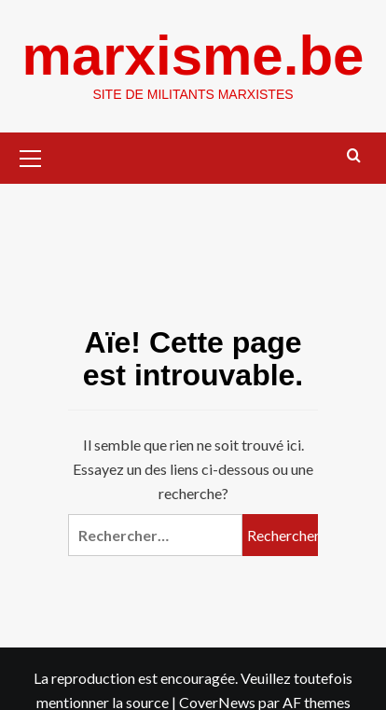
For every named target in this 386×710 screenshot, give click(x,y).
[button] (30, 155)
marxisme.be (193, 55)
